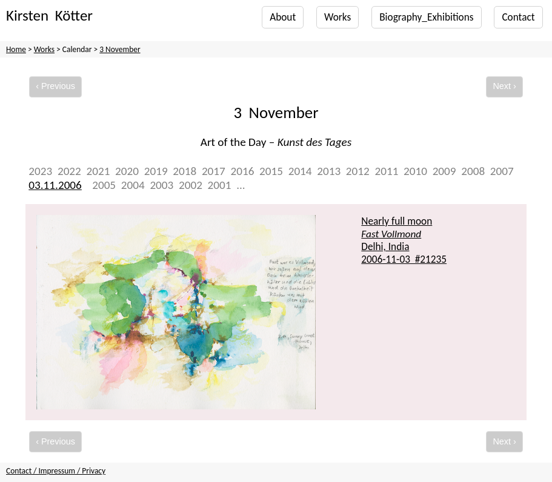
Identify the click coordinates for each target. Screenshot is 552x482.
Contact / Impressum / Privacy (55, 471)
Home (16, 49)
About (283, 17)
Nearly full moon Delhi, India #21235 (404, 240)
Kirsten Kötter (49, 15)
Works (337, 17)
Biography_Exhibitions (426, 17)
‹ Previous (55, 86)
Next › (504, 86)
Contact (518, 17)
